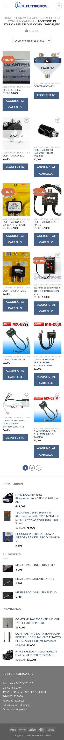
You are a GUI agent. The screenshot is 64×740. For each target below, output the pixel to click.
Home (8, 17)
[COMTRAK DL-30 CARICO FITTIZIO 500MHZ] (47, 130)
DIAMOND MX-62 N (14, 359)
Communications (29, 17)
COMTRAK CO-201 (44, 86)
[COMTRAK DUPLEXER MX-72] (47, 199)
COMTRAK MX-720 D (14, 290)
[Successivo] (39, 468)
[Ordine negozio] (32, 40)
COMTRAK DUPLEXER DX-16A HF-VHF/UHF (15, 223)
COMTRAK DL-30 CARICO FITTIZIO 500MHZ (43, 153)
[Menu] (5, 6)
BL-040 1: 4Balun (12, 90)
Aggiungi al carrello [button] (15, 104)
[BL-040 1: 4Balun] (16, 67)
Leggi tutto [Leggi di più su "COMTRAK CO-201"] (46, 95)
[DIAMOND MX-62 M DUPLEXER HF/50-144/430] (47, 408)
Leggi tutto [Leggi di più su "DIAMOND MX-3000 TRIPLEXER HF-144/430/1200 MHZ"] (15, 437)
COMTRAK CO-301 (13, 155)
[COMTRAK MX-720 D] (16, 268)
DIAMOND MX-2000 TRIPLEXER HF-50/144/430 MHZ (45, 362)
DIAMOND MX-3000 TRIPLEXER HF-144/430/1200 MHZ (14, 423)
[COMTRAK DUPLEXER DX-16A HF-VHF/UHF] (16, 199)
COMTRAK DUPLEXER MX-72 (46, 223)
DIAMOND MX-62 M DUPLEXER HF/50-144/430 (45, 434)
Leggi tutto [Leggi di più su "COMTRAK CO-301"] (15, 166)
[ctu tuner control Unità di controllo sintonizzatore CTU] (47, 267)
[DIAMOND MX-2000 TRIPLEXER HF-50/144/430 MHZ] (47, 337)
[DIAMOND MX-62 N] (16, 337)
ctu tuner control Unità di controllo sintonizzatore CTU (47, 290)
